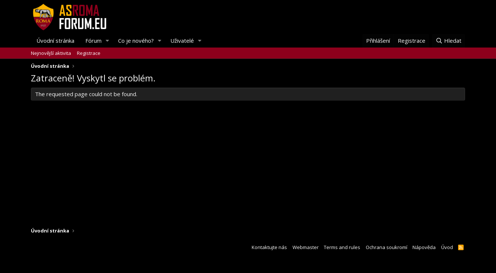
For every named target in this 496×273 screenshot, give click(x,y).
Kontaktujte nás (269, 247)
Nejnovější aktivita (51, 53)
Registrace (88, 53)
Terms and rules (342, 247)
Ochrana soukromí (386, 247)
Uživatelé (182, 40)
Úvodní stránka (55, 40)
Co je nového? (136, 40)
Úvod (447, 247)
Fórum (93, 40)
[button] (107, 41)
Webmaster (306, 247)
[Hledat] (448, 41)
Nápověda (424, 247)
